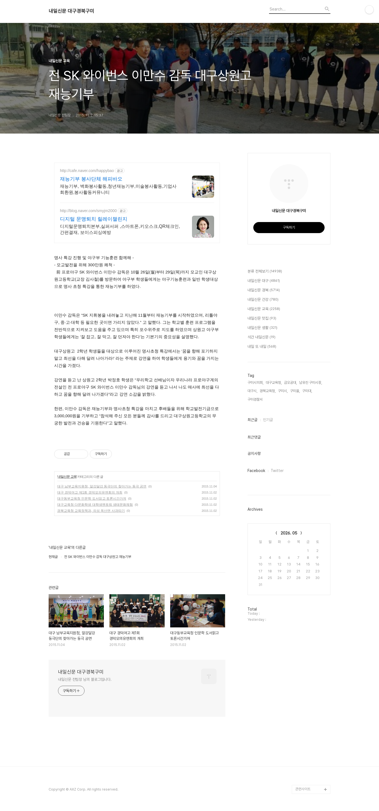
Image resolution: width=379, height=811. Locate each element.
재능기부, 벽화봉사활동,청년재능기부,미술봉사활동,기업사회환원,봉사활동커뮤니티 (118, 189)
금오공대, (290, 382)
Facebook (256, 470)
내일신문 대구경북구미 (71, 11)
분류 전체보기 (265, 271)
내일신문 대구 (264, 281)
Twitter (277, 470)
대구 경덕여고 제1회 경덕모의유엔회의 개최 (89, 492)
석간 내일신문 (261, 337)
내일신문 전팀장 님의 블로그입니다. (85, 679)
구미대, (307, 391)
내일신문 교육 (66, 477)
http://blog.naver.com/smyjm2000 (88, 210)
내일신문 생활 (262, 328)
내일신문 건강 (263, 300)
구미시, (283, 391)
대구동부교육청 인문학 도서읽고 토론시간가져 (91, 498)
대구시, (252, 391)
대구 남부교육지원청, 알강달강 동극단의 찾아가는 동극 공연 (101, 486)
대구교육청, (274, 382)
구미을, (295, 391)
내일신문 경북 (264, 290)
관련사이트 (302, 789)
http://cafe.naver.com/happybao (87, 170)
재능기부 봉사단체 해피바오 (91, 179)
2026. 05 (289, 533)
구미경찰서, (256, 399)
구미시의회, (256, 382)
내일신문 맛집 (262, 318)
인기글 (268, 420)
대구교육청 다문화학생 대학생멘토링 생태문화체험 (95, 505)
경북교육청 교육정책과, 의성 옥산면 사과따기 (91, 511)
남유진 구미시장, (310, 382)
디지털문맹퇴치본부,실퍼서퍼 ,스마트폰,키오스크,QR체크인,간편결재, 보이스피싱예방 (120, 229)
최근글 (252, 420)
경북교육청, (268, 391)
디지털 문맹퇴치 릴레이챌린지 (93, 219)
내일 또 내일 (262, 347)
